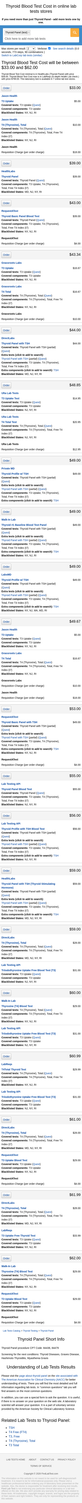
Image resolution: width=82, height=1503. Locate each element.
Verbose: (43, 48)
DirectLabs (8, 338)
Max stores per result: (13, 48)
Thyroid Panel (9, 176)
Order (6, 88)
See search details (63, 48)
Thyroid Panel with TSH (15, 343)
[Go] (74, 32)
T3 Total (14, 1445)
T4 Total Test (9, 422)
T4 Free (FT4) (18, 1432)
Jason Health (9, 95)
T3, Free (14, 1436)
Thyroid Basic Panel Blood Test (20, 216)
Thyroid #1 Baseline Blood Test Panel (24, 524)
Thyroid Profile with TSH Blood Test (23, 828)
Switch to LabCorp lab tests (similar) (21, 55)
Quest (36, 105)
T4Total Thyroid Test (13, 1069)
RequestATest (9, 210)
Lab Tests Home (15, 1459)
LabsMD (6, 574)
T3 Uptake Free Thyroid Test (18, 1235)
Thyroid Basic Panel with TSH (19, 722)
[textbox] (25, 39)
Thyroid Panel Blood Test (16, 789)
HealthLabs (8, 171)
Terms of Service (41, 1466)
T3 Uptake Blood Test (14, 1160)
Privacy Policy (67, 1459)
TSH (56, 370)
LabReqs (6, 1064)
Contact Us (47, 1459)
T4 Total (6, 291)
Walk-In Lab (8, 519)
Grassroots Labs (11, 262)
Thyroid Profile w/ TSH (14, 473)
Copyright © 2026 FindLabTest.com (41, 1473)
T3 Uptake (7, 101)
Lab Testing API (10, 783)
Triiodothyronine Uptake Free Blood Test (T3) (28, 970)
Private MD (8, 468)
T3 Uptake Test (10, 398)
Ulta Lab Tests (10, 393)
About (32, 1459)
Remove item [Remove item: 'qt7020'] (29, 32)
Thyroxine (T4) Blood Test (17, 1006)
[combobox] (41, 35)
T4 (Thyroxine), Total (13, 124)
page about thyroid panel (33, 1375)
